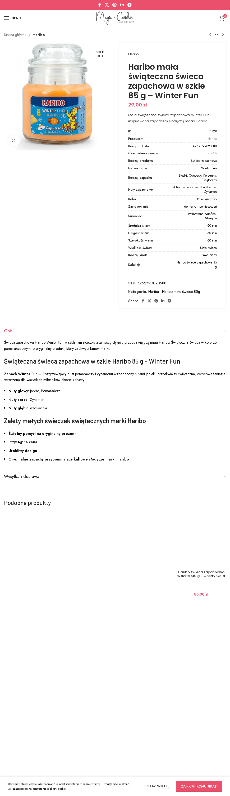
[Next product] (223, 35)
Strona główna (15, 34)
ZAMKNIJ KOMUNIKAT (199, 786)
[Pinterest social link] (114, 5)
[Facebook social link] (99, 5)
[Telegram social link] (129, 5)
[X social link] (107, 5)
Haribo (39, 34)
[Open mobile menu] (12, 18)
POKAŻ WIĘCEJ (157, 786)
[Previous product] (210, 35)
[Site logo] (115, 17)
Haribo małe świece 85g (181, 291)
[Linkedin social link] (122, 5)
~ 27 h (212, 153)
